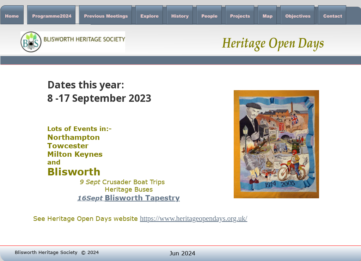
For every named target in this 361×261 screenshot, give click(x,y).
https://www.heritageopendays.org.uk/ (193, 218)
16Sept (90, 198)
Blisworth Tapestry (142, 197)
